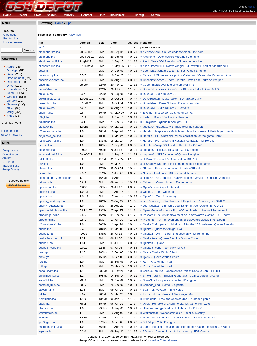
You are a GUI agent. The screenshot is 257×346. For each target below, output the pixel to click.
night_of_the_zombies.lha (55, 177)
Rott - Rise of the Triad (157, 261)
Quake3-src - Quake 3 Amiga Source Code (170, 238)
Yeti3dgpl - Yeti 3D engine (159, 322)
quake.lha (45, 229)
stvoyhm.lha (46, 289)
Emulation (13, 89)
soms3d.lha (46, 280)
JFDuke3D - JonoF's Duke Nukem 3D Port (170, 159)
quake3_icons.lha (50, 247)
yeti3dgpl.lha (47, 322)
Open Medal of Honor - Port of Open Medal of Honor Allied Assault (185, 210)
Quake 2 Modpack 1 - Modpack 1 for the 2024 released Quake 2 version (189, 224)
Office (10, 108)
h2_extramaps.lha (50, 131)
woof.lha (44, 317)
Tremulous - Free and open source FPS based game (176, 299)
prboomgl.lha (47, 219)
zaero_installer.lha (50, 326)
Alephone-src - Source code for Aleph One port (173, 52)
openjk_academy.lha (52, 201)
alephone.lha (47, 56)
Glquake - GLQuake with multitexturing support (173, 126)
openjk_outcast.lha (51, 205)
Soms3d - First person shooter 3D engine (169, 280)
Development (15, 78)
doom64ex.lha (48, 89)
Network (12, 104)
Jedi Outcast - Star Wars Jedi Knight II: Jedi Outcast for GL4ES (183, 205)
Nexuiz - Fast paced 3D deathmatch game (170, 173)
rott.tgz (43, 266)
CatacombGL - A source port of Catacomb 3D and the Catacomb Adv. (187, 75)
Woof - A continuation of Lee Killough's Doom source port (179, 317)
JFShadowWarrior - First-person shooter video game (176, 163)
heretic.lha (45, 145)
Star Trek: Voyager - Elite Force (163, 289)
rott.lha (43, 261)
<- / (41, 47)
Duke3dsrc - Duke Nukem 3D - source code (171, 103)
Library (11, 100)
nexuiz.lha (45, 173)
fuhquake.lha (47, 122)
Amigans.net (10, 150)
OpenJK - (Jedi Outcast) (158, 191)
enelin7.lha (46, 112)
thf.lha (42, 294)
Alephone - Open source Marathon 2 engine (171, 56)
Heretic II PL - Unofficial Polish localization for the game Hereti (182, 136)
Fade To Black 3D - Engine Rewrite (165, 117)
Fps (68, 23)
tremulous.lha (47, 299)
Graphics (12, 96)
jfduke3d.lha (46, 159)
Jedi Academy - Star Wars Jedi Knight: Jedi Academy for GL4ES (184, 201)
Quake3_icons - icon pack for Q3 (164, 247)
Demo (10, 74)
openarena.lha (48, 187)
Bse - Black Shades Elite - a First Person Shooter (174, 70)
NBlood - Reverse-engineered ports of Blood (171, 168)
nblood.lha (45, 168)
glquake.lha (46, 126)
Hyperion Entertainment (162, 340)
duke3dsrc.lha (48, 103)
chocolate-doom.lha (51, 80)
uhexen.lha (46, 308)
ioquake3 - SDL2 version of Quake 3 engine (171, 154)
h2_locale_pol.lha (50, 136)
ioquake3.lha (47, 149)
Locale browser (12, 42)
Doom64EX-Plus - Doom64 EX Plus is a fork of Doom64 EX (181, 89)
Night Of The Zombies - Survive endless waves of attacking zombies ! (187, 177)
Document (13, 81)
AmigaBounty (11, 169)
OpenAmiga (10, 154)
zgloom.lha (46, 331)
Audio (10, 66)
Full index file (9, 130)
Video (10, 115)
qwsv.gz (44, 257)
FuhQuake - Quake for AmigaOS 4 (165, 122)
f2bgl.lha (44, 117)
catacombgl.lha (48, 75)
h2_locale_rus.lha (50, 140)
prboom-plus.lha (49, 215)
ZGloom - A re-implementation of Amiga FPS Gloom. (176, 331)
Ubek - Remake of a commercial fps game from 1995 (177, 303)
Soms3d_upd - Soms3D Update (163, 285)
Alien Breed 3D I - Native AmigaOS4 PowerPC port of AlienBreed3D (186, 66)
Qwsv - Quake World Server (161, 257)
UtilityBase (9, 161)
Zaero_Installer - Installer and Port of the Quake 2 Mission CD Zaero (186, 326)
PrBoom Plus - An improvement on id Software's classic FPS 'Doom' (186, 215)
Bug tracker (9, 38)
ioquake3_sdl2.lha (50, 154)
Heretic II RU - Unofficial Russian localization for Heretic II (180, 140)
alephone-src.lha (49, 52)
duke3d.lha (46, 94)
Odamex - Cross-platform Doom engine (168, 182)
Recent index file (11, 134)
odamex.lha (46, 182)
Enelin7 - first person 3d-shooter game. (168, 112)
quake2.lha (46, 233)
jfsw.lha (43, 163)
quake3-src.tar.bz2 (50, 238)
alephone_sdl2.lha (50, 61)
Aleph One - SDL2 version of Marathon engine (172, 61)
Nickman (251, 7)
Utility (10, 112)
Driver (10, 85)
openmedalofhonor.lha (53, 210)
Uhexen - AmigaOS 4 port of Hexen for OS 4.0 (172, 308)
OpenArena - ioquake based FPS (164, 187)
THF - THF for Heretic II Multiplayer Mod (168, 294)
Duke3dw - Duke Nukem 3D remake (166, 108)
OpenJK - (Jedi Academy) (159, 196)
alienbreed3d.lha (49, 66)
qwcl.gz (43, 252)
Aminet (6, 158)
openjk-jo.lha (47, 191)
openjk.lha (45, 196)
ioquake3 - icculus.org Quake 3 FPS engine (171, 149)
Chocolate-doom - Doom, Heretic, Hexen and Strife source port (183, 80)
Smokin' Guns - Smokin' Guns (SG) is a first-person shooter (181, 275)
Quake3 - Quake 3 (154, 243)
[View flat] (75, 34)
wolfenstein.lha (48, 313)
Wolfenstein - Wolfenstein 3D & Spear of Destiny (174, 313)
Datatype (12, 70)
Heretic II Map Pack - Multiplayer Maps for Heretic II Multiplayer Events (188, 131)
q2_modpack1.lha (50, 224)
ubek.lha (44, 303)
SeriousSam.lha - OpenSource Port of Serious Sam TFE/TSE (182, 271)
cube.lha (44, 84)
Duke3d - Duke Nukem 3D (160, 94)
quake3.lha (46, 243)
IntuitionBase (10, 165)
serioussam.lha (48, 271)
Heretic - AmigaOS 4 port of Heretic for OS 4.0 (172, 145)
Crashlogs (8, 34)
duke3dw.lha (47, 108)
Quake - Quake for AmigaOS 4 (162, 229)
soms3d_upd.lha (49, 285)
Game (10, 93)
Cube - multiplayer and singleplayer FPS (169, 84)
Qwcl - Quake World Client (160, 252)
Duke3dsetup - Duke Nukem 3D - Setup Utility (172, 98)
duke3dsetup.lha (49, 98)
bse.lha (43, 70)
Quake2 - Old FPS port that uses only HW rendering (176, 233)
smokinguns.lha (49, 275)
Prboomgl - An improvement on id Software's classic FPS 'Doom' (184, 219)
